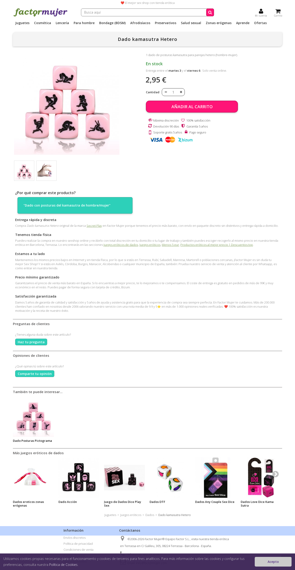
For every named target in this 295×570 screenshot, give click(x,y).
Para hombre (84, 23)
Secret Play (94, 226)
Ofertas (260, 23)
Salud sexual (191, 23)
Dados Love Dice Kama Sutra (257, 504)
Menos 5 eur (170, 245)
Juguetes (22, 23)
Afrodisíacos (140, 23)
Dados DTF (157, 502)
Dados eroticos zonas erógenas (28, 504)
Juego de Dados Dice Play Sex (122, 504)
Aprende (242, 23)
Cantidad (152, 92)
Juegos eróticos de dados (121, 245)
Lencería (62, 23)
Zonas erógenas (218, 23)
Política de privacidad (78, 544)
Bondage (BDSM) (112, 23)
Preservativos (165, 23)
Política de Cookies (63, 564)
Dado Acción (67, 502)
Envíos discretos (75, 538)
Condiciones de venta (78, 549)
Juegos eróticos (149, 245)
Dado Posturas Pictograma (32, 441)
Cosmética (42, 23)
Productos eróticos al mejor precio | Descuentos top (216, 245)
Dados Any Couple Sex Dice (214, 502)
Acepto (273, 561)
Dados (149, 515)
